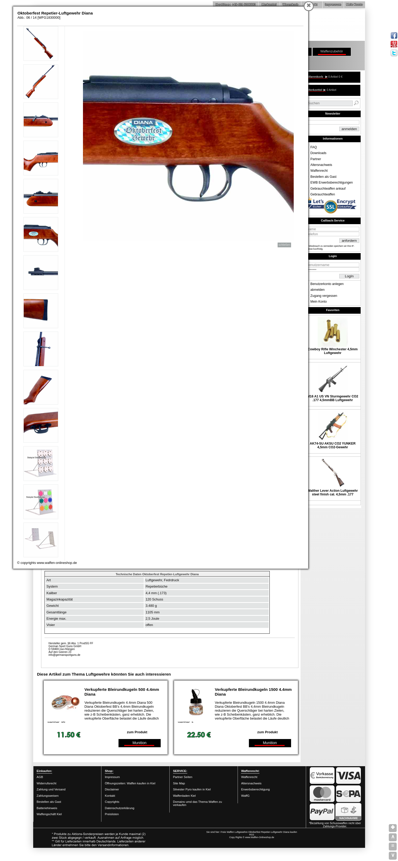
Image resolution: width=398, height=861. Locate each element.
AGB (40, 777)
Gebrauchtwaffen (323, 194)
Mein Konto (354, 4)
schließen (284, 244)
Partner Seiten (183, 777)
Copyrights (112, 801)
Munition (139, 743)
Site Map (179, 783)
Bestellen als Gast (324, 177)
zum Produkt (137, 732)
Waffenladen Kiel (184, 795)
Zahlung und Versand (51, 789)
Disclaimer (112, 789)
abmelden (318, 290)
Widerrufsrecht (46, 783)
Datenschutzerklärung (119, 808)
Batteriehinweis (47, 808)
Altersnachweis (321, 165)
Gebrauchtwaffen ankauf (328, 188)
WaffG (245, 795)
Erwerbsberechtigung (255, 789)
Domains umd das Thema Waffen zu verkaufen (197, 803)
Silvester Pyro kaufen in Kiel (192, 789)
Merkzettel (269, 4)
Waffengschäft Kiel (49, 814)
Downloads (319, 153)
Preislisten (112, 814)
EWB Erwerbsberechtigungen (332, 182)
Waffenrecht (319, 171)
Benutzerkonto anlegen (327, 284)
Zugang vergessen (324, 296)
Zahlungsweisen (47, 795)
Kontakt (110, 795)
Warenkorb (290, 4)
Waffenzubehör (331, 51)
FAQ (314, 147)
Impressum (333, 4)
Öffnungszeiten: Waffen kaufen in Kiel (130, 783)
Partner (316, 159)
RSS (251, 834)
